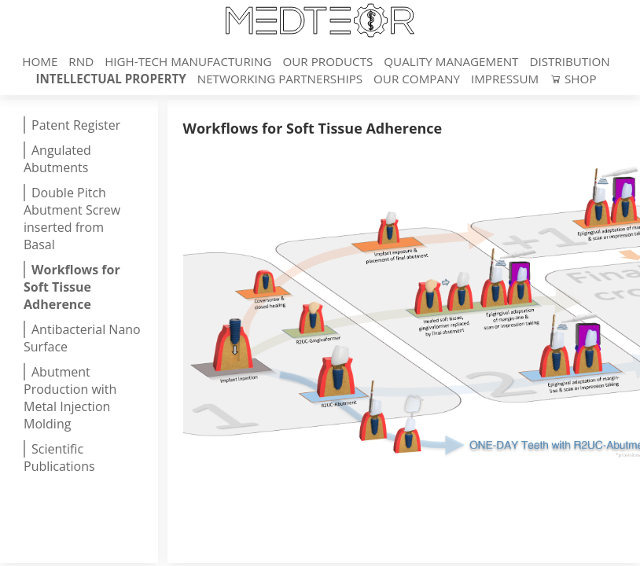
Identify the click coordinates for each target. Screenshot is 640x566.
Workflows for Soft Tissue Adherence (72, 287)
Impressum (506, 78)
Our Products (329, 61)
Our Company (418, 78)
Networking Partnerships (281, 78)
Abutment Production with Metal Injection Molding (70, 397)
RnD (82, 61)
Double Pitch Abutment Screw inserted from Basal (72, 218)
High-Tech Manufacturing (189, 61)
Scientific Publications (59, 457)
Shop (573, 78)
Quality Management (452, 61)
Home (41, 61)
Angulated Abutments (57, 159)
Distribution (569, 61)
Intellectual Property (112, 78)
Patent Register (75, 125)
